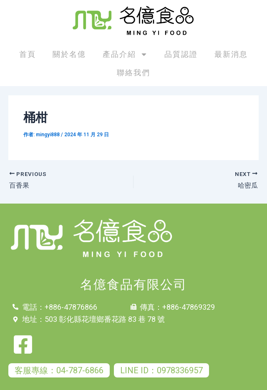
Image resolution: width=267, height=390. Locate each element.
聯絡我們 (133, 72)
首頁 (27, 54)
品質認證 (181, 54)
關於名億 (69, 54)
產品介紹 (125, 54)
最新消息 (231, 54)
